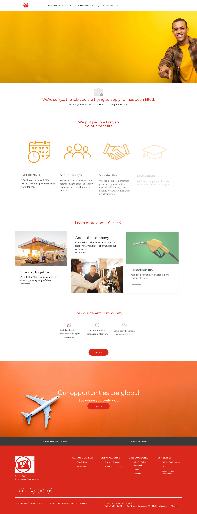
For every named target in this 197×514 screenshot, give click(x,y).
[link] (42, 464)
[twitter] (41, 491)
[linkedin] (32, 491)
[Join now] (98, 352)
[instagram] (50, 491)
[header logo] (25, 5)
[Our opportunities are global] (98, 399)
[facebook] (22, 491)
